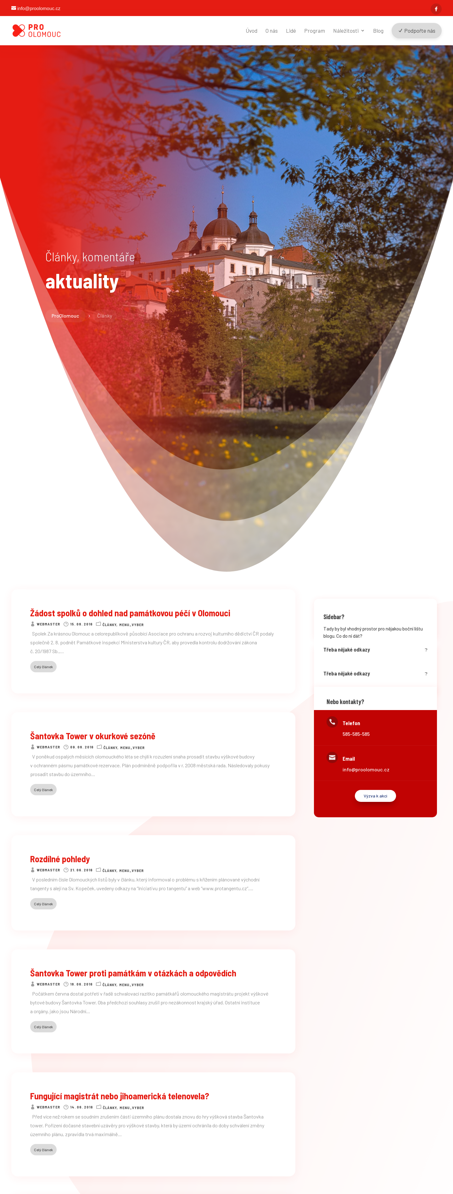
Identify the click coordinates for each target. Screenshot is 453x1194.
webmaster (48, 624)
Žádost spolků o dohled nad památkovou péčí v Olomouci (130, 613)
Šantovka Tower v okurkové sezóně (92, 735)
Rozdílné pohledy (60, 858)
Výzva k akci (375, 795)
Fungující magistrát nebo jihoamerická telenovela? (119, 1096)
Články (109, 624)
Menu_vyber (131, 624)
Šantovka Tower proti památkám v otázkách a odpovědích (133, 973)
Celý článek (43, 666)
